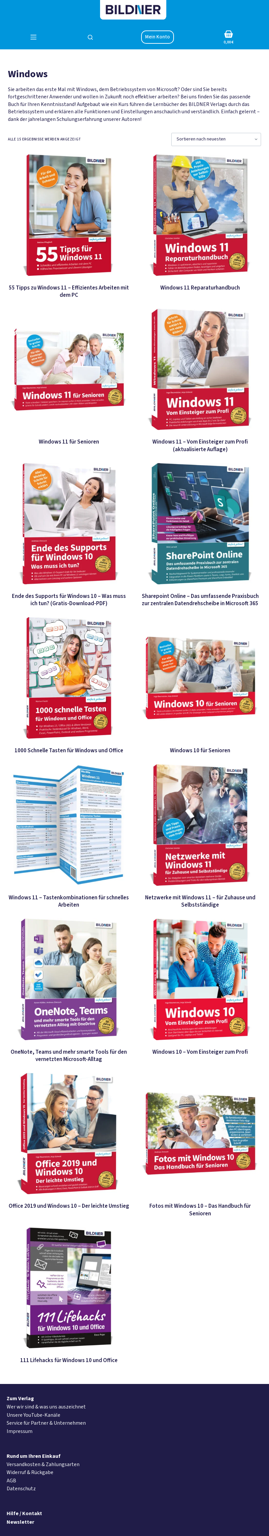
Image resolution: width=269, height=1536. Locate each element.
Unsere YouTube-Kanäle (33, 1415)
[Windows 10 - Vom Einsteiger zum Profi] (200, 979)
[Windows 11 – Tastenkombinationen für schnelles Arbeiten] (69, 825)
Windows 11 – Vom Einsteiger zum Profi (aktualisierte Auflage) (200, 445)
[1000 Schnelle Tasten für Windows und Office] (69, 678)
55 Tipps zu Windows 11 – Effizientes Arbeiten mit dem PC (69, 291)
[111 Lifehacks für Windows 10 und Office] (69, 1288)
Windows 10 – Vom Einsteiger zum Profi (200, 1052)
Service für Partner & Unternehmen (46, 1423)
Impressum (19, 1431)
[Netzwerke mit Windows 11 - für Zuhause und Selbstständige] (200, 825)
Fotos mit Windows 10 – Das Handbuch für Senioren (200, 1209)
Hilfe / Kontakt (24, 1513)
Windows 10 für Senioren (200, 751)
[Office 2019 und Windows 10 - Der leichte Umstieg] (69, 1133)
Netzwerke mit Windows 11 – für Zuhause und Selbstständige (200, 901)
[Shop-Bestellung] (216, 139)
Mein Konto (157, 36)
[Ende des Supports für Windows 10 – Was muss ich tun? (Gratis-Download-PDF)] (69, 524)
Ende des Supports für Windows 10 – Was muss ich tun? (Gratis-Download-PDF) (69, 600)
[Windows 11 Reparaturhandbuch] (200, 215)
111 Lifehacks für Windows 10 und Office (69, 1360)
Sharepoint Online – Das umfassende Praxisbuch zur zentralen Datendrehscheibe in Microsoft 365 (200, 600)
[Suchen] (90, 37)
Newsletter (20, 1522)
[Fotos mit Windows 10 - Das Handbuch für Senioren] (200, 1133)
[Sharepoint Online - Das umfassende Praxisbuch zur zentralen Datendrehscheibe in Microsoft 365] (200, 524)
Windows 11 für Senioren (69, 442)
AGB (11, 1480)
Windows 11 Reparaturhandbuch (200, 288)
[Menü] (33, 37)
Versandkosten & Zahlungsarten (43, 1464)
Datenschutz (21, 1488)
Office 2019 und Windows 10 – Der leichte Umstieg (69, 1206)
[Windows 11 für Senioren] (69, 369)
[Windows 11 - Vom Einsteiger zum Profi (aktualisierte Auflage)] (200, 369)
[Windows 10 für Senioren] (200, 678)
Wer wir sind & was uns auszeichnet (46, 1406)
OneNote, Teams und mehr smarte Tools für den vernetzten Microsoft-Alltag (69, 1055)
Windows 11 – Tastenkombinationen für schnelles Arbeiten (69, 901)
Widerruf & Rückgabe (30, 1472)
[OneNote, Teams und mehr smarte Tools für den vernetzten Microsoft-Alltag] (69, 979)
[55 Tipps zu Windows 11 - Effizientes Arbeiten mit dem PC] (69, 215)
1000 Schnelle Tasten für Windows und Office (69, 751)
